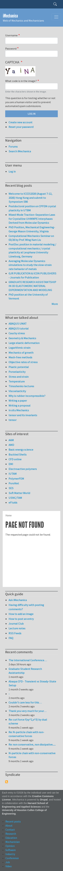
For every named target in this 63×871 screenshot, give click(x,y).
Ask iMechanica (18, 600)
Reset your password (21, 127)
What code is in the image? (21, 81)
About (8, 825)
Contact (10, 829)
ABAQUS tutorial (19, 328)
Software (10, 850)
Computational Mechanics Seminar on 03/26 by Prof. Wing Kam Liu (31, 238)
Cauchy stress (17, 333)
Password (10, 48)
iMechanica (10, 16)
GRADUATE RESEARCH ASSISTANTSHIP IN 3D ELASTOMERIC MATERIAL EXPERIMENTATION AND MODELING (32, 286)
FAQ (11, 638)
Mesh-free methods (20, 357)
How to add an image (21, 614)
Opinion (10, 846)
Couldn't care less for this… (25, 702)
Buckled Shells (18, 454)
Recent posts (13, 821)
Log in (12, 171)
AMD (11, 445)
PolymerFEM (16, 478)
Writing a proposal (19, 405)
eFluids (13, 502)
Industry (10, 854)
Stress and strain (19, 377)
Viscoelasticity (17, 391)
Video (8, 866)
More (55, 304)
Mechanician (12, 842)
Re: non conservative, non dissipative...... (32, 744)
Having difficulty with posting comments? (26, 607)
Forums (13, 146)
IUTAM (13, 474)
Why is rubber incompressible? (27, 396)
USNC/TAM (15, 498)
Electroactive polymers (23, 469)
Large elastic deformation (24, 343)
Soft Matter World (19, 493)
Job (7, 862)
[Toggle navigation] (56, 17)
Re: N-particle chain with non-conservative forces (26, 734)
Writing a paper (18, 400)
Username (11, 35)
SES (11, 488)
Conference (12, 858)
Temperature (17, 381)
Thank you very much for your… (27, 711)
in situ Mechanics (19, 410)
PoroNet (14, 483)
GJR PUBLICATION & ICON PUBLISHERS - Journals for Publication (32, 275)
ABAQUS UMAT (18, 323)
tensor (12, 420)
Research (10, 833)
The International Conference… (28, 660)
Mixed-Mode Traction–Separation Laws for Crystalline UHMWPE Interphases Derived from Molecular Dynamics (32, 219)
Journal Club (16, 623)
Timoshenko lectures (21, 386)
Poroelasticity (17, 372)
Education (11, 837)
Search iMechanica (20, 151)
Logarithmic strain (19, 348)
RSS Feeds (15, 633)
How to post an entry (21, 619)
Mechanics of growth (21, 352)
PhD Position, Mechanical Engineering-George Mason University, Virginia (32, 229)
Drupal (44, 799)
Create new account (20, 122)
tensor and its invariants (23, 415)
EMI (11, 464)
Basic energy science (21, 449)
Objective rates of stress (23, 362)
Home (8, 515)
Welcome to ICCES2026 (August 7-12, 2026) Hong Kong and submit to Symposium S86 (30, 198)
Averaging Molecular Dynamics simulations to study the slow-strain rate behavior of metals (30, 265)
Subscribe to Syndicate (6, 781)
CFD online (15, 459)
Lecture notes (17, 628)
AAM (11, 440)
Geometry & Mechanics (22, 338)
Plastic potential (19, 367)
